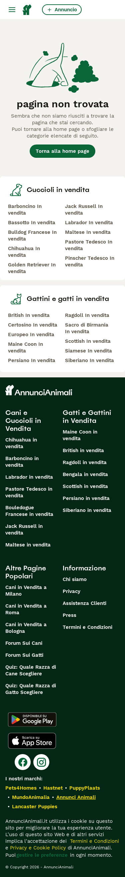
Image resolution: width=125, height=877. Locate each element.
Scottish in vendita (85, 486)
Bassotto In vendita (31, 223)
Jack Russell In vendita (84, 209)
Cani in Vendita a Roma (26, 609)
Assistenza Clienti (84, 603)
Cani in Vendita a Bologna (26, 628)
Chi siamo (75, 579)
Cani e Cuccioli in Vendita (23, 421)
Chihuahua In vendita (24, 251)
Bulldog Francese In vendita (32, 235)
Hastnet (53, 788)
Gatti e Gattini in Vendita (87, 417)
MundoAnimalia (31, 797)
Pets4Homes (21, 788)
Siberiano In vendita (89, 360)
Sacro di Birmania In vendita (86, 328)
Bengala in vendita (85, 474)
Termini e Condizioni (87, 627)
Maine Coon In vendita (25, 347)
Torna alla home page (62, 151)
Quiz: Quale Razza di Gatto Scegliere (30, 689)
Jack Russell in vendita (24, 529)
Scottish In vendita (88, 341)
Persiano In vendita (31, 360)
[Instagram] (41, 762)
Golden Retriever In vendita (32, 268)
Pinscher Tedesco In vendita (89, 261)
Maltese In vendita (88, 232)
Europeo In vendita (31, 335)
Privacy (71, 591)
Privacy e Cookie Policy (37, 848)
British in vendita (83, 450)
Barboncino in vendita (22, 461)
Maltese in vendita (28, 545)
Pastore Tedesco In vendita (88, 245)
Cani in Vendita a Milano (26, 590)
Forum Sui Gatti (24, 655)
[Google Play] (32, 720)
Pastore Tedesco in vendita (28, 492)
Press (69, 615)
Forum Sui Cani (23, 643)
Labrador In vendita (89, 223)
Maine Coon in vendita (80, 435)
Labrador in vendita (29, 477)
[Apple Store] (32, 741)
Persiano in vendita (86, 498)
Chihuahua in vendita (21, 443)
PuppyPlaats (84, 788)
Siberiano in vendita (87, 510)
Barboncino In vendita (25, 209)
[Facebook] (23, 762)
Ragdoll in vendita (85, 462)
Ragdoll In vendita (87, 315)
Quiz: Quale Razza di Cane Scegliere (30, 670)
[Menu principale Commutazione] (12, 9)
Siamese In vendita (88, 351)
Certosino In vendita (32, 325)
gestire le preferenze (42, 855)
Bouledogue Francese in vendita (29, 511)
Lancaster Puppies (34, 807)
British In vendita (29, 315)
